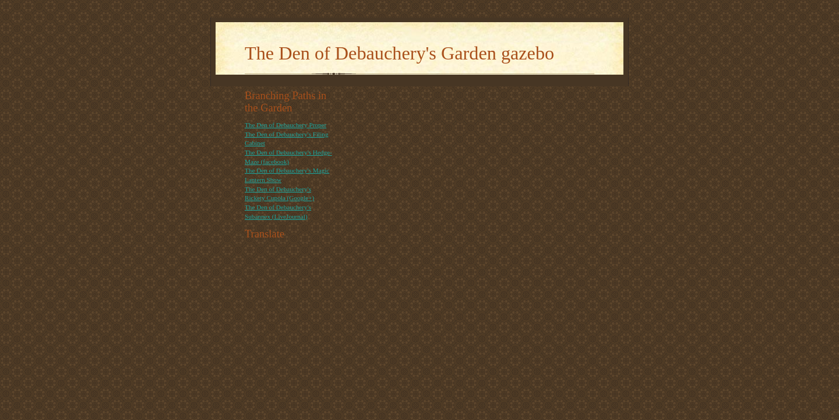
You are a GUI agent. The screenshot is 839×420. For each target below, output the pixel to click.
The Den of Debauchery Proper (285, 124)
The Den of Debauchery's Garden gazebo (399, 53)
